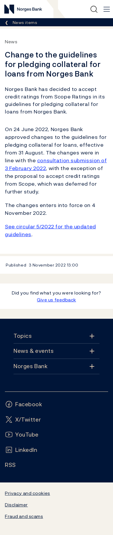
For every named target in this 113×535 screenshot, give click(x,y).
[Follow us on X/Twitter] (23, 419)
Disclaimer (16, 504)
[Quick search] (94, 9)
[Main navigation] (106, 9)
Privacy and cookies (27, 493)
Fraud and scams (24, 516)
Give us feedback (56, 299)
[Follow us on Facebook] (23, 404)
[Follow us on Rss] (10, 465)
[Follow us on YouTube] (22, 434)
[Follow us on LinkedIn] (21, 450)
